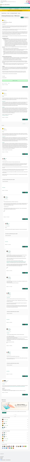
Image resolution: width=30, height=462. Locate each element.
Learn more (2, 2)
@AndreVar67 (8, 297)
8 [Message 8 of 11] (8, 322)
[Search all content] (21, 8)
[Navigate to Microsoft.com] (2, 4)
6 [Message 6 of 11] (8, 270)
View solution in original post (5, 115)
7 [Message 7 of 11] (8, 286)
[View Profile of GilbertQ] (6, 158)
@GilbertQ (3, 142)
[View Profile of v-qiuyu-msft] (7, 380)
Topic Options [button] (25, 17)
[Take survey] (4, 412)
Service (19, 13)
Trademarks (1, 458)
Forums (8, 13)
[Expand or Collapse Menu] (1, 6)
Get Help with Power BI (13, 13)
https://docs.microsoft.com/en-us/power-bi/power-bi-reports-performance (17, 386)
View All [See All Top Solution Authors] (3, 428)
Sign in (22, 7)
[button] (22, 17)
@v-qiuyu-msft (3, 101)
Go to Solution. (15, 80)
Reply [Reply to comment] (26, 119)
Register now (20, 10)
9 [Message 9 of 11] (8, 345)
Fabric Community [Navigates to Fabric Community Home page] (7, 4)
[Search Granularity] (11, 8)
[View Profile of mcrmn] (4, 128)
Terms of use (1, 457)
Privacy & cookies (2, 456)
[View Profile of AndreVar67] (6, 196)
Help (24, 7)
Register (20, 7)
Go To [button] (27, 7)
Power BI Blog (3, 187)
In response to (5, 198)
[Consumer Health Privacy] (8, 459)
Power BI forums (4, 13)
